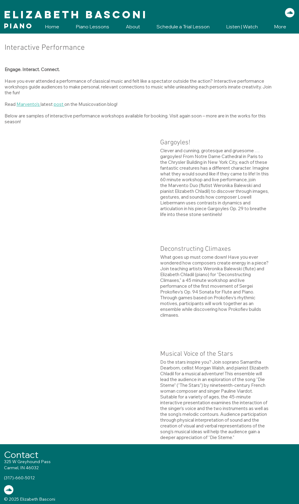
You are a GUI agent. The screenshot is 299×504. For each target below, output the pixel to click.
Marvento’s (28, 104)
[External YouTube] (78, 181)
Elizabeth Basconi (76, 14)
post (59, 104)
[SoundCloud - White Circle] (289, 12)
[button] (89, 26)
